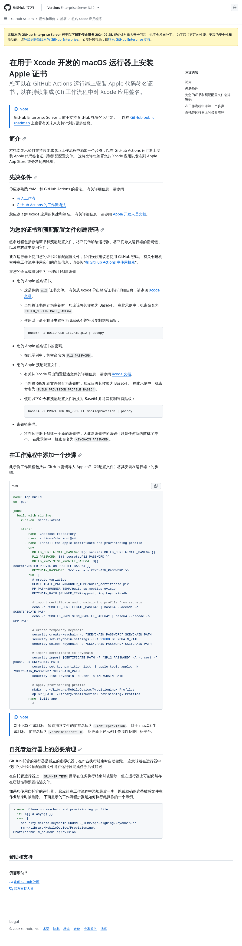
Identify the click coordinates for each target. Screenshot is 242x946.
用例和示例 (47, 19)
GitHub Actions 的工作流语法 (41, 204)
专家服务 (90, 928)
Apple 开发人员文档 (129, 214)
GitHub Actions (22, 19)
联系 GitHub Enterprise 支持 (129, 39)
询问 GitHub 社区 (24, 882)
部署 (63, 19)
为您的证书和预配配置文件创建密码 (56, 229)
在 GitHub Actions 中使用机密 (110, 262)
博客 (104, 928)
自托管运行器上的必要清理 (45, 749)
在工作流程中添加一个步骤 (45, 455)
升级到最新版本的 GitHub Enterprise (51, 39)
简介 (17, 138)
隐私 (56, 928)
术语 (46, 928)
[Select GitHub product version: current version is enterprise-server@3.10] (73, 7)
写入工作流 (26, 198)
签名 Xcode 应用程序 (87, 19)
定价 (77, 928)
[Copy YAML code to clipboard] (156, 486)
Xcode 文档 (121, 374)
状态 (66, 928)
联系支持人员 (21, 888)
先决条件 (23, 177)
